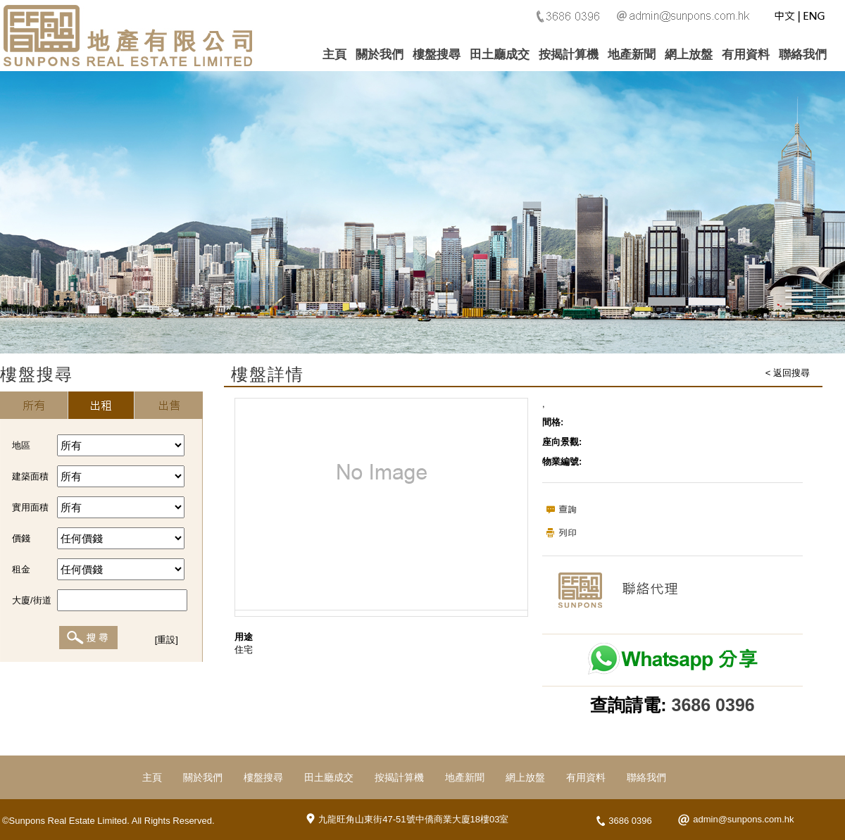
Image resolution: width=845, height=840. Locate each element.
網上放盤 (689, 54)
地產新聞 (632, 54)
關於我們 (379, 54)
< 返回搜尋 (787, 373)
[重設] (166, 639)
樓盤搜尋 (437, 54)
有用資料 (746, 54)
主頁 (334, 54)
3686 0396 (713, 705)
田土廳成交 (500, 54)
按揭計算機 (569, 54)
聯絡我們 (803, 54)
